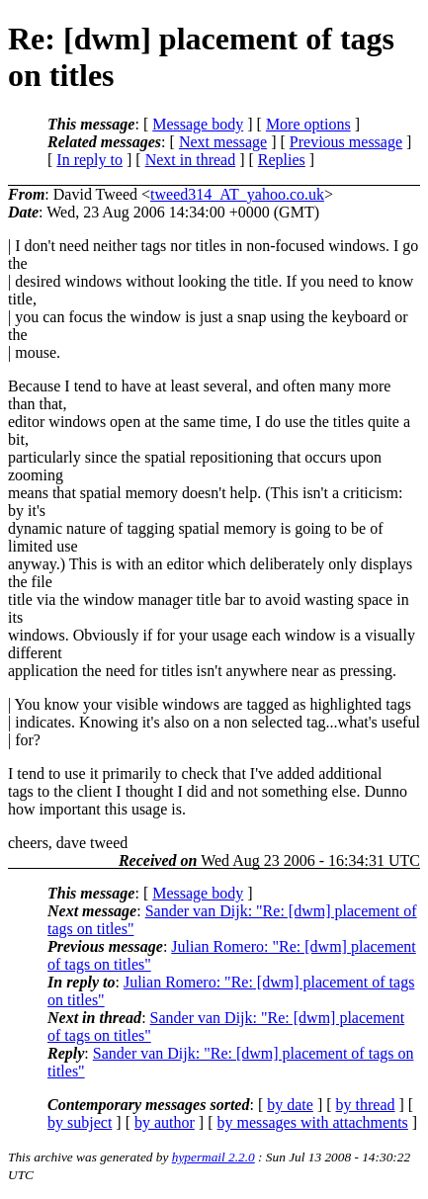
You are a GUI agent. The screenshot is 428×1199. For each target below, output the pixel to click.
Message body (197, 124)
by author (164, 1122)
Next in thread (190, 159)
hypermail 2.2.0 (213, 1157)
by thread (365, 1104)
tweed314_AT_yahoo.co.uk (237, 194)
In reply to (89, 159)
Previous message (346, 141)
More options (308, 124)
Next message (223, 141)
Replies (281, 159)
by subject (79, 1122)
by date (290, 1104)
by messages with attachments (312, 1122)
